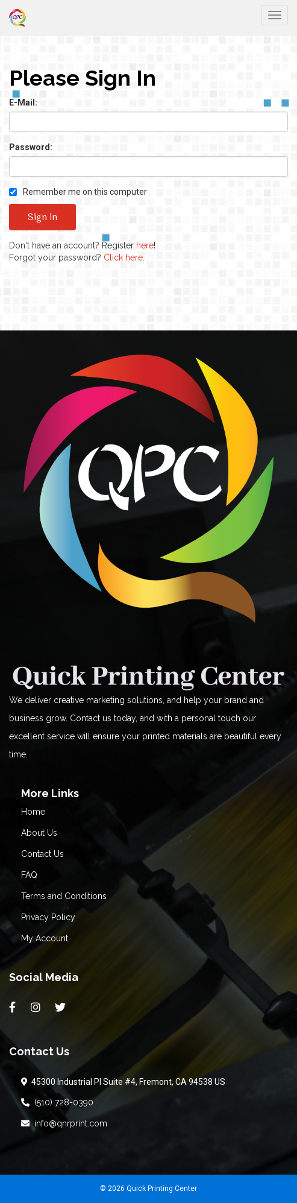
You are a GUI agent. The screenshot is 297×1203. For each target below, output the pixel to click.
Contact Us (42, 854)
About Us (39, 833)
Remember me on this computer (78, 192)
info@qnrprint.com (64, 1123)
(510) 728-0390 (57, 1102)
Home (33, 811)
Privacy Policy (48, 917)
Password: (30, 147)
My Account (44, 938)
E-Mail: (23, 102)
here (145, 245)
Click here (123, 257)
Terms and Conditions (64, 896)
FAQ (29, 875)
